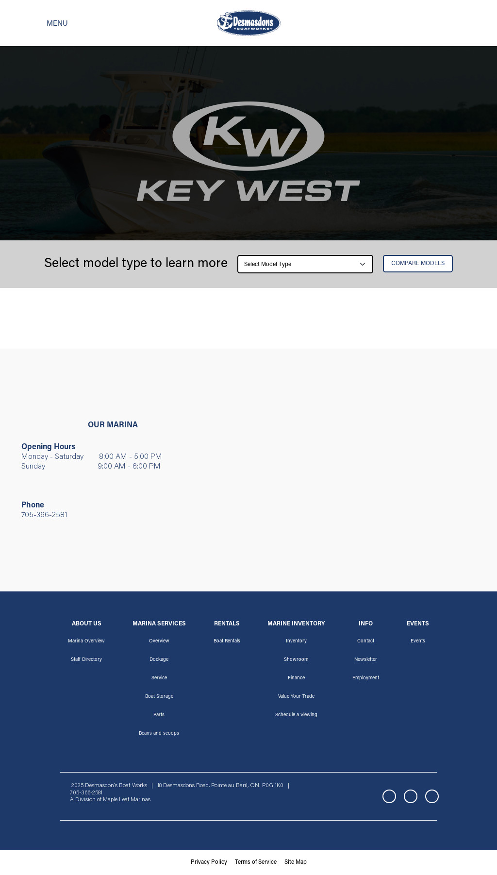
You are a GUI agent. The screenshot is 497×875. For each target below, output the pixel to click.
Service (159, 678)
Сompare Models (418, 264)
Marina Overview (86, 641)
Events (418, 641)
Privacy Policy (209, 862)
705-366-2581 (44, 515)
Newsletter (365, 659)
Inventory (296, 641)
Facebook (389, 796)
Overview (159, 641)
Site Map (295, 862)
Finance (296, 678)
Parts (159, 715)
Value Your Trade (296, 696)
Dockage (158, 659)
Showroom (296, 659)
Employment (365, 678)
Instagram (410, 796)
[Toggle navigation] (42, 23)
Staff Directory (86, 659)
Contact (365, 641)
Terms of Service (256, 862)
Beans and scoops (159, 733)
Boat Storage (159, 696)
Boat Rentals (227, 641)
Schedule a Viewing (296, 715)
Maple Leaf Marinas (126, 800)
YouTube (432, 796)
